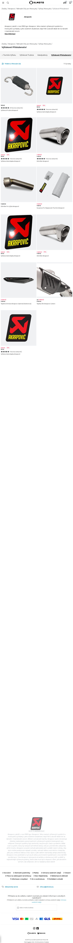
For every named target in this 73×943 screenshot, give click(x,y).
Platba (36, 873)
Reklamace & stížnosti (59, 876)
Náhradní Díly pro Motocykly (27, 9)
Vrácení (67, 873)
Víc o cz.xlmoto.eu (37, 879)
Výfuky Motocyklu (45, 9)
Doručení (6, 873)
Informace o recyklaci (19, 879)
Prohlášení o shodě (55, 879)
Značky (4, 9)
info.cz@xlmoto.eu (47, 887)
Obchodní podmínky (21, 873)
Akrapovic (12, 9)
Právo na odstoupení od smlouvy (18, 876)
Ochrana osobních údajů (51, 873)
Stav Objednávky (41, 876)
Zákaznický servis (11, 887)
